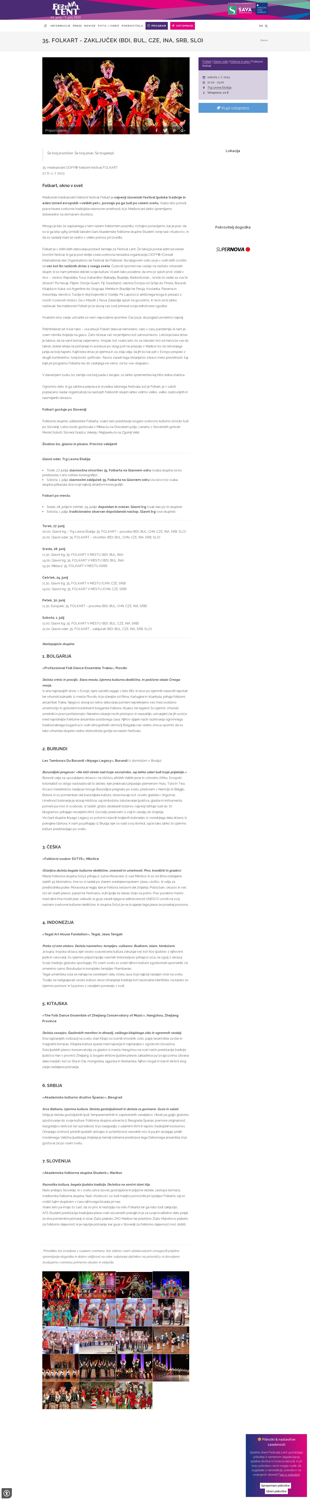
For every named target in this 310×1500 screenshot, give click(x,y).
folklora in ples (240, 61)
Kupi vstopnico (233, 108)
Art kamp (73, 1442)
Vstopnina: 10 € (218, 92)
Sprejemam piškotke (275, 1485)
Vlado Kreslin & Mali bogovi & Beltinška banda (103, 1453)
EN (261, 25)
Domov (264, 40)
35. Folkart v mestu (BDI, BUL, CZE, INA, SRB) (99, 1437)
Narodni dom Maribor (67, 1493)
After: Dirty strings (79, 1431)
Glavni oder (220, 61)
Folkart (206, 61)
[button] (156, 131)
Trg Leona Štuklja (219, 87)
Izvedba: (150, 1493)
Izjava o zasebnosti (126, 1493)
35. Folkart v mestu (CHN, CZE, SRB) (96, 1448)
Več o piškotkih (290, 1474)
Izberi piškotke (276, 1491)
